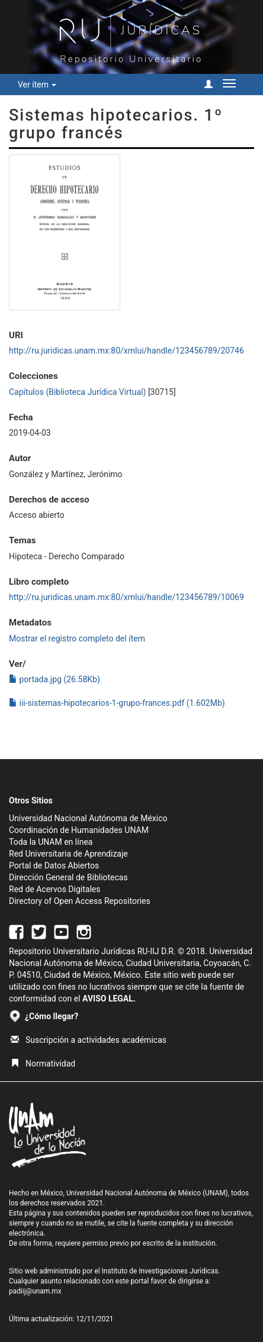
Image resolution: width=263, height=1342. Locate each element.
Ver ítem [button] (37, 84)
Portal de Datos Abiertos (54, 865)
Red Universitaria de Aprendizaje (68, 853)
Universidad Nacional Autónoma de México (88, 818)
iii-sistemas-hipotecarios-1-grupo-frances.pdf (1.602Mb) (117, 703)
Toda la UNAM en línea (50, 842)
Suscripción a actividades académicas (88, 1040)
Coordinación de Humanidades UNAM (79, 830)
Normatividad (43, 1063)
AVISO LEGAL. (109, 998)
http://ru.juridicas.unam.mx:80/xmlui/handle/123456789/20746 (126, 350)
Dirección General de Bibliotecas (68, 877)
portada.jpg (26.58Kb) (54, 679)
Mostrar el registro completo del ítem (77, 638)
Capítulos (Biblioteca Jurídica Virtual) (77, 392)
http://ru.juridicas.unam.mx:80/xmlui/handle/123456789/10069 (126, 597)
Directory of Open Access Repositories (79, 901)
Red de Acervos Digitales (54, 889)
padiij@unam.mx (35, 1291)
